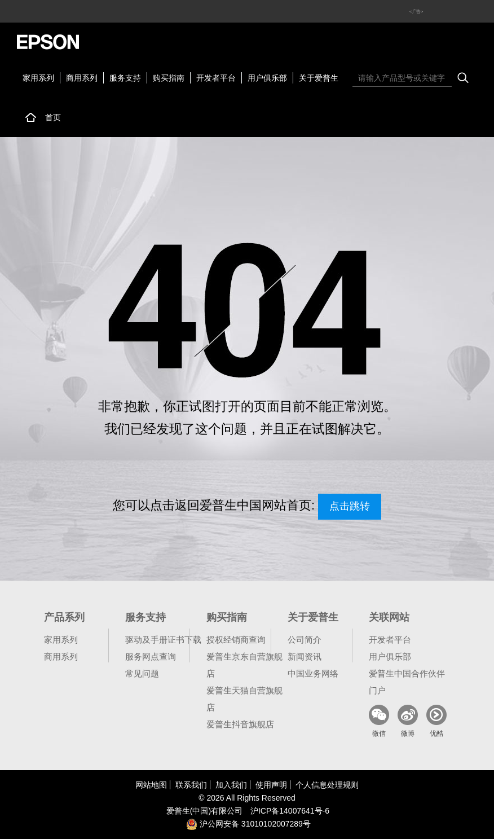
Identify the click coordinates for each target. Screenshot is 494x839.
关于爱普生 (318, 77)
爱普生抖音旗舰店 (240, 724)
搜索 (463, 78)
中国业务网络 (313, 673)
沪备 (289, 810)
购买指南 (168, 77)
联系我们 (191, 784)
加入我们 (231, 784)
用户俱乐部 (267, 77)
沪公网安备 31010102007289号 (248, 823)
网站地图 (151, 784)
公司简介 (304, 639)
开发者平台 (216, 77)
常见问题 (142, 673)
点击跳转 (349, 506)
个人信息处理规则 (327, 784)
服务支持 (125, 77)
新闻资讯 (304, 656)
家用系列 (38, 77)
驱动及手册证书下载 (163, 639)
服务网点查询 (150, 656)
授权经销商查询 (236, 639)
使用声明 (271, 784)
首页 (53, 117)
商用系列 (82, 77)
